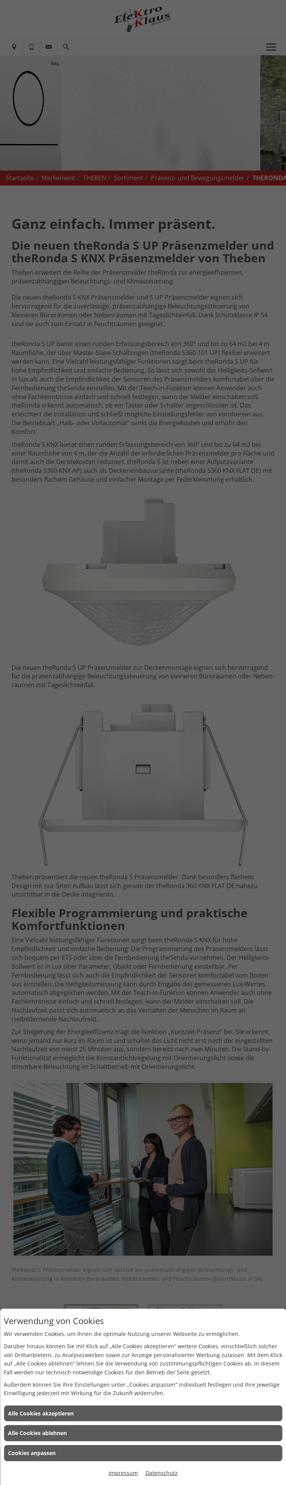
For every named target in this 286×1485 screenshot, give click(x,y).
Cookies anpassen (32, 1453)
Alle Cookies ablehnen (37, 1433)
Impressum (123, 1473)
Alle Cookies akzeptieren (41, 1413)
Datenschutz (161, 1473)
